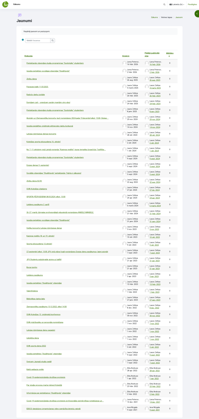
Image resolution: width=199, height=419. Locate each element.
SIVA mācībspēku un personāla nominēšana (45, 318)
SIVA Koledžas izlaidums (37, 187)
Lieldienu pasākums (35, 272)
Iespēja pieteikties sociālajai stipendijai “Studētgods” (48, 71)
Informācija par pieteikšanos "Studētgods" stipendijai (48, 388)
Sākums (154, 17)
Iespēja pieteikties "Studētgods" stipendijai (44, 279)
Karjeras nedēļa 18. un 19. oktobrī (40, 233)
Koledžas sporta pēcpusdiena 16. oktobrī (44, 140)
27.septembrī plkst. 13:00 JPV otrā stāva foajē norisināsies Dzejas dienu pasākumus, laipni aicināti (67, 248)
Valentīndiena (32, 287)
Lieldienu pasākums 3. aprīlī (38, 202)
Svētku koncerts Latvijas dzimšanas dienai (44, 225)
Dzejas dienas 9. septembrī (38, 164)
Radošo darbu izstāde (36, 94)
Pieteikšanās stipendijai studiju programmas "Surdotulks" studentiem (55, 63)
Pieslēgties (192, 4)
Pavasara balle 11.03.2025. (37, 86)
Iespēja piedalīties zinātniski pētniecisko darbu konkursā (50, 125)
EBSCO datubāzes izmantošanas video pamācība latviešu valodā (54, 403)
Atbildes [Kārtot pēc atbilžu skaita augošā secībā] (169, 53)
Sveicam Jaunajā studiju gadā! (39, 357)
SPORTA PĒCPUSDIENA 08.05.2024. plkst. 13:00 (46, 194)
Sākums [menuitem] (16, 4)
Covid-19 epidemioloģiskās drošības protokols (46, 372)
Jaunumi (179, 17)
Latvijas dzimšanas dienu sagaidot (41, 326)
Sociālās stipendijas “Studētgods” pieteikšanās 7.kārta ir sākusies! (54, 171)
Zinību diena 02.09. (34, 179)
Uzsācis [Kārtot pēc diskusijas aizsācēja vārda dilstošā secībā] (125, 56)
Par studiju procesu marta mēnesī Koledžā (44, 380)
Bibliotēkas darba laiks (36, 295)
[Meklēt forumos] (37, 40)
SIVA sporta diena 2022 (36, 341)
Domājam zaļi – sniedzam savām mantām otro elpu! (48, 102)
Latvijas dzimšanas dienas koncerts (41, 133)
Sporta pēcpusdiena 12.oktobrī (39, 241)
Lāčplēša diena (33, 333)
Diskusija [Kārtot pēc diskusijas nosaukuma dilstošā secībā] (28, 56)
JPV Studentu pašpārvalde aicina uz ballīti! (44, 256)
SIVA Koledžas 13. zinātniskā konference (44, 310)
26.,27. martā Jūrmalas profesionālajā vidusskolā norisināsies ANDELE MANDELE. (60, 210)
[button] (164, 4)
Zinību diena (32, 79)
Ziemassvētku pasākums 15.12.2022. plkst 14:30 (47, 303)
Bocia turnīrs (32, 264)
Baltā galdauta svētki (35, 364)
